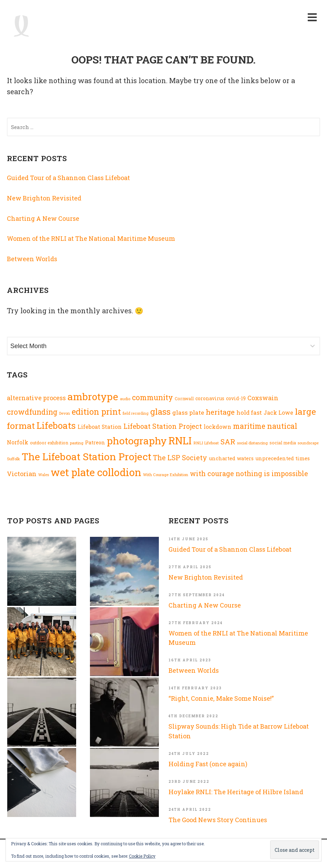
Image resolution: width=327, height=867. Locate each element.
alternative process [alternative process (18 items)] (36, 398)
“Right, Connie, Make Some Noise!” (221, 698)
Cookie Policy (142, 856)
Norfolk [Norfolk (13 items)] (17, 442)
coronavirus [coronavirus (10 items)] (209, 398)
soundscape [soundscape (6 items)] (308, 443)
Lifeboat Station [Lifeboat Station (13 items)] (100, 426)
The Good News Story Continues (217, 820)
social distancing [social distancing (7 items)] (252, 442)
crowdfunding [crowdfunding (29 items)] (32, 412)
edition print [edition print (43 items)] (96, 411)
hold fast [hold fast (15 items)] (249, 412)
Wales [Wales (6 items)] (43, 474)
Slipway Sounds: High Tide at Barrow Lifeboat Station (238, 731)
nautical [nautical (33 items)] (282, 426)
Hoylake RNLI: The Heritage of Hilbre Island (235, 792)
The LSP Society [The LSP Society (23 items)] (180, 457)
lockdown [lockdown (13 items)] (217, 426)
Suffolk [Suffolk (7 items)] (13, 458)
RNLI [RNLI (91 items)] (180, 440)
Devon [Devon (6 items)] (64, 413)
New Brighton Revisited (44, 198)
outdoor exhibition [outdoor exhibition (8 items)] (49, 442)
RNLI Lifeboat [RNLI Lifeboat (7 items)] (206, 442)
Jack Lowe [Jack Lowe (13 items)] (278, 412)
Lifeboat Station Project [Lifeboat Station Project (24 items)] (162, 426)
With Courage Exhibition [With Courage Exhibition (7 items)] (165, 474)
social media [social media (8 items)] (282, 442)
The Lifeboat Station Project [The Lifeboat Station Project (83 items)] (86, 456)
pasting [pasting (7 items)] (76, 442)
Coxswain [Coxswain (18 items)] (262, 398)
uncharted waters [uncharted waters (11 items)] (231, 458)
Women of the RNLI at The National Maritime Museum (91, 238)
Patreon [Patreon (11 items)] (95, 442)
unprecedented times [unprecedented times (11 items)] (282, 458)
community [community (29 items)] (152, 397)
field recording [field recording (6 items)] (136, 413)
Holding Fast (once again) (207, 764)
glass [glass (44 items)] (160, 411)
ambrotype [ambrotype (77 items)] (93, 396)
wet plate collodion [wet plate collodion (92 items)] (96, 472)
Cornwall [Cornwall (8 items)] (184, 398)
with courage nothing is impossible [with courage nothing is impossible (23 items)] (249, 473)
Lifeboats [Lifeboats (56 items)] (56, 425)
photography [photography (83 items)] (137, 440)
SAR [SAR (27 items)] (228, 441)
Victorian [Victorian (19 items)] (22, 474)
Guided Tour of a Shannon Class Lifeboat (68, 178)
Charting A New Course (43, 218)
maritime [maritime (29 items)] (249, 426)
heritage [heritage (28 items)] (220, 412)
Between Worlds (32, 259)
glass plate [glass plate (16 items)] (188, 412)
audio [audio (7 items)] (125, 398)
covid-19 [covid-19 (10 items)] (236, 398)
